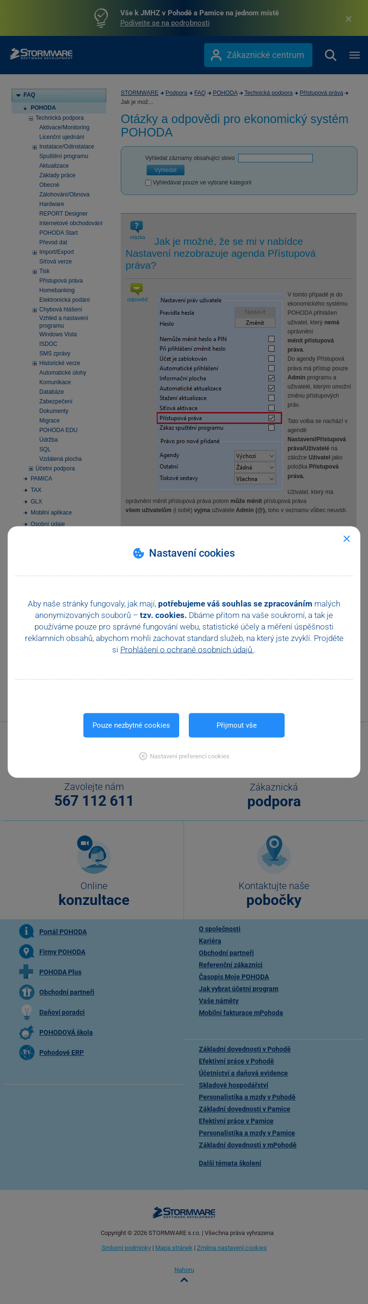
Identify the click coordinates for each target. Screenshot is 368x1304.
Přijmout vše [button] (237, 725)
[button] (184, 756)
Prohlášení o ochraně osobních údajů (187, 649)
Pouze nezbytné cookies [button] (131, 725)
